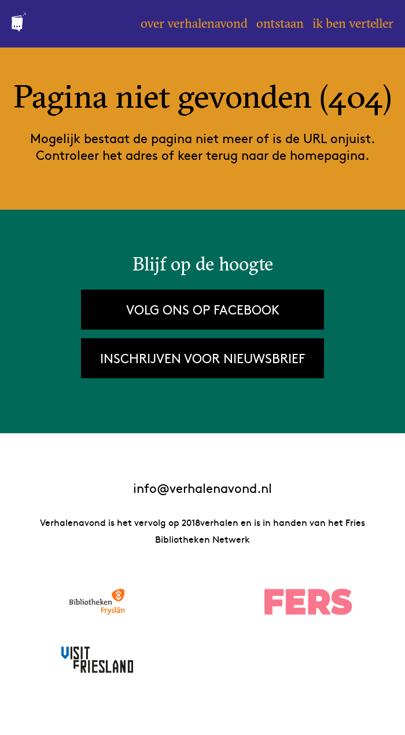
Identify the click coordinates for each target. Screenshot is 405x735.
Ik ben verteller (352, 23)
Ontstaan (280, 23)
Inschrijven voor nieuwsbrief (202, 358)
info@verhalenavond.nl (202, 488)
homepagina (327, 154)
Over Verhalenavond (194, 23)
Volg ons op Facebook (202, 309)
